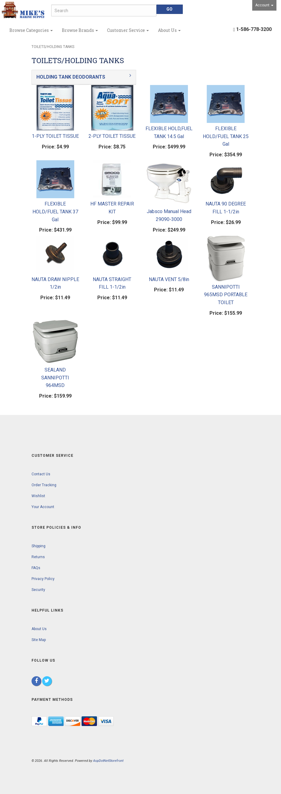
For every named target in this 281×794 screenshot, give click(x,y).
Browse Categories (31, 30)
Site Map (39, 640)
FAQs (36, 568)
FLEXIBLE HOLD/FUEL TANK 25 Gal (226, 136)
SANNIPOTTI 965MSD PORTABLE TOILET (225, 294)
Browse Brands (80, 30)
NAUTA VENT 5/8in (169, 279)
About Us (169, 30)
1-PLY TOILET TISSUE (55, 136)
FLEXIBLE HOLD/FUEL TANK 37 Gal (55, 211)
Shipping (38, 546)
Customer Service (128, 30)
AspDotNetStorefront (108, 761)
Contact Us (41, 474)
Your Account (43, 507)
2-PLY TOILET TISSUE (112, 136)
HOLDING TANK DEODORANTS (70, 77)
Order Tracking (44, 485)
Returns (38, 557)
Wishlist (38, 496)
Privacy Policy (43, 579)
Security (38, 590)
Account (264, 5)
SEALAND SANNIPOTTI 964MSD (55, 377)
